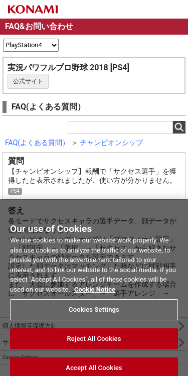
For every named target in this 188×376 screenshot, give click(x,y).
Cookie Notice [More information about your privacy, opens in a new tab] (94, 292)
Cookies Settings (94, 312)
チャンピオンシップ (111, 143)
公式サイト (28, 81)
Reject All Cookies (94, 341)
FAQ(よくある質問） (37, 143)
